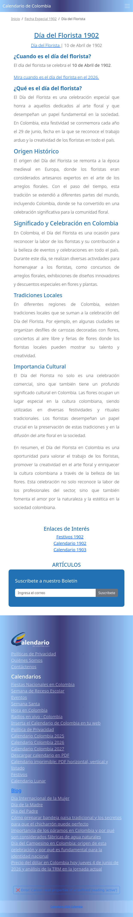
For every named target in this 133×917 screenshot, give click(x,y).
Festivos (19, 774)
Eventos (19, 697)
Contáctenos (23, 667)
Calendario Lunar (28, 781)
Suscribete (106, 592)
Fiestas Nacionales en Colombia (43, 684)
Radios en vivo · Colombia (37, 716)
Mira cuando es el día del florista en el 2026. (56, 77)
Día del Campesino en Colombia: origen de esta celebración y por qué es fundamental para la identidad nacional (58, 849)
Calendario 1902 (70, 543)
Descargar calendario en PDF (40, 755)
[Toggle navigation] (127, 6)
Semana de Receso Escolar (37, 691)
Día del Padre (24, 811)
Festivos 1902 (69, 537)
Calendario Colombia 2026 (37, 742)
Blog (16, 790)
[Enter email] (55, 593)
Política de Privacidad (32, 729)
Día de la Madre (27, 805)
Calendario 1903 (70, 550)
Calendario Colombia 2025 (37, 736)
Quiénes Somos (26, 660)
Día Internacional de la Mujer (40, 798)
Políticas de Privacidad (33, 654)
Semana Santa (25, 704)
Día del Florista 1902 (66, 35)
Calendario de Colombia (27, 6)
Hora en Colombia (29, 710)
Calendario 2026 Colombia (66, 906)
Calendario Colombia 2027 (37, 749)
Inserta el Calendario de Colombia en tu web (56, 723)
